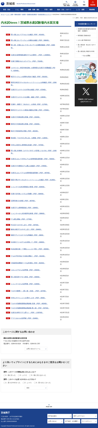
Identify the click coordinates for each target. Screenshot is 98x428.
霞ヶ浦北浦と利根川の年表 (86, 51)
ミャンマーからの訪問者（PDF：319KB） (26, 284)
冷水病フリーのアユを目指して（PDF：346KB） (28, 242)
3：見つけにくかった (43, 383)
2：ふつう (23, 375)
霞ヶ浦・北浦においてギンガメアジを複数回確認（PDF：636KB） (33, 46)
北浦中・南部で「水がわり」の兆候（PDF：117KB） (29, 104)
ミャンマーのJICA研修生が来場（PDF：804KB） (28, 187)
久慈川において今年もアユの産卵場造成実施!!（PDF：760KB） (33, 159)
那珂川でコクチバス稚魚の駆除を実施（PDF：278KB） (30, 110)
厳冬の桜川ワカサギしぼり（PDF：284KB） (26, 229)
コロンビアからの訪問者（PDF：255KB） (26, 270)
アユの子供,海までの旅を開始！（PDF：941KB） (28, 256)
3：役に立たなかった (38, 375)
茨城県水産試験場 (32, 14)
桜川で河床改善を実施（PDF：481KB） (25, 131)
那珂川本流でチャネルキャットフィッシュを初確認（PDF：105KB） (34, 84)
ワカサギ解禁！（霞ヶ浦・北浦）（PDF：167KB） (29, 291)
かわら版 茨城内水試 (84, 40)
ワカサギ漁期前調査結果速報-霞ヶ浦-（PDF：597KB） (30, 308)
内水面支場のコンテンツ (44, 14)
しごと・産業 (9, 14)
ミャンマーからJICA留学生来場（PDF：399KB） (28, 213)
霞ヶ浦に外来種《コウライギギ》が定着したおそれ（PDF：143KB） (34, 152)
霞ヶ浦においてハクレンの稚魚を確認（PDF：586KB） (30, 40)
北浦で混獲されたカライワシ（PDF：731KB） (27, 61)
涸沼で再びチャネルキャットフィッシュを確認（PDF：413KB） (33, 180)
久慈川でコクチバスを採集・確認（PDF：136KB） (29, 97)
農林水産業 (18, 14)
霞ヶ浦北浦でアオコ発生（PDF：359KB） (26, 277)
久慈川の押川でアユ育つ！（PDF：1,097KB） (27, 312)
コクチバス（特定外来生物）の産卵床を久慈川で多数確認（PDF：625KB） (33, 69)
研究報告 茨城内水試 (84, 35)
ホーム (2, 14)
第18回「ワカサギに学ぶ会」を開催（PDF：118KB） (29, 138)
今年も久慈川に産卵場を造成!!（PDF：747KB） (28, 145)
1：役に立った (10, 375)
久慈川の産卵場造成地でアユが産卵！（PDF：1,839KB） (31, 55)
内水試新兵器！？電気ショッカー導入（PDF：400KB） (30, 249)
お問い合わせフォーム (33, 349)
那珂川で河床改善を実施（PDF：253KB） (26, 124)
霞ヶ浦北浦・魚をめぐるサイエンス (87, 45)
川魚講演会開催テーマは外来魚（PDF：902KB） (28, 263)
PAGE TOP (49, 406)
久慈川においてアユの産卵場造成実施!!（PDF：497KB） (31, 173)
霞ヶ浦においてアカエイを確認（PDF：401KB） (28, 34)
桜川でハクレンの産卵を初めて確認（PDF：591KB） (29, 77)
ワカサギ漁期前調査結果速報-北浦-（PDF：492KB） (29, 303)
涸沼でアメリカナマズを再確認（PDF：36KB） (27, 235)
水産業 (24, 14)
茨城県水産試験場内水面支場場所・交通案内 (87, 30)
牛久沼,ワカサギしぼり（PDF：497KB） (25, 225)
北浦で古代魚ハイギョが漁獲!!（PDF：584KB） (28, 194)
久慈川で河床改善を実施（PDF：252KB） (26, 117)
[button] (75, 3)
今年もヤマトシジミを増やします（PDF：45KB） (28, 298)
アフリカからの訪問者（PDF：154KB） (25, 318)
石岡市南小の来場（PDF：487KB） (23, 201)
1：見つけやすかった (12, 383)
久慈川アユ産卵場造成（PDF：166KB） (25, 208)
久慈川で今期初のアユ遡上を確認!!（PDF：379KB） (29, 166)
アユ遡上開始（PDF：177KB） (22, 219)
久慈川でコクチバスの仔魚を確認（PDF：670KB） (29, 90)
